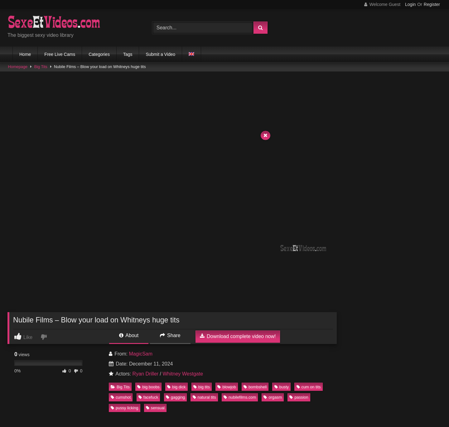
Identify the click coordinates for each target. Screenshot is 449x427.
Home (25, 54)
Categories (99, 54)
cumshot (121, 397)
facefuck (148, 397)
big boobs (148, 387)
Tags (128, 54)
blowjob (226, 387)
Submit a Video (160, 54)
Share (170, 335)
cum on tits (309, 387)
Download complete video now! (238, 336)
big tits (201, 387)
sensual (155, 407)
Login (410, 4)
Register (432, 4)
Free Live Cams (59, 54)
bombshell (255, 387)
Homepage (18, 66)
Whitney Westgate (183, 373)
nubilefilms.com (240, 397)
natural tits (204, 397)
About (128, 335)
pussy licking (124, 407)
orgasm (272, 397)
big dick (176, 387)
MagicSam (140, 353)
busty (281, 387)
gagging (175, 397)
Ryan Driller (146, 373)
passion (298, 397)
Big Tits (40, 66)
